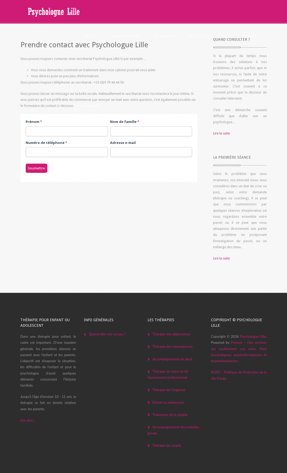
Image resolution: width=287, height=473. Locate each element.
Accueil (91, 36)
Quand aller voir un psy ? (107, 334)
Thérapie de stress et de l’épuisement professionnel (168, 374)
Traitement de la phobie (170, 415)
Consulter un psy (125, 36)
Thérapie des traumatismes (173, 346)
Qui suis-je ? (199, 36)
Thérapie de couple (167, 445)
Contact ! (251, 36)
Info (226, 36)
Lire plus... (27, 420)
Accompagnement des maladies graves (173, 430)
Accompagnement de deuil (172, 359)
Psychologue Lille (253, 336)
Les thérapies (165, 36)
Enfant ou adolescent (168, 402)
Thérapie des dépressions (171, 334)
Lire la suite (221, 133)
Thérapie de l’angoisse (169, 390)
